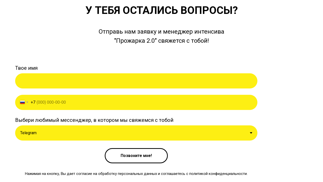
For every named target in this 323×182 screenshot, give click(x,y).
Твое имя (26, 68)
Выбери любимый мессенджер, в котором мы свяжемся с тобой (94, 120)
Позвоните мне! (136, 155)
